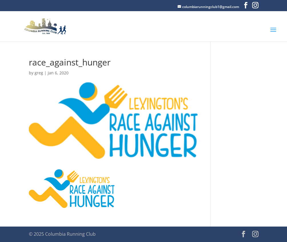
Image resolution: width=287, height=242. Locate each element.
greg (39, 73)
